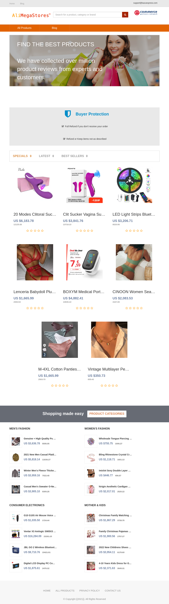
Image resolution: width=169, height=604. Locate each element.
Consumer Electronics (26, 505)
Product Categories (106, 413)
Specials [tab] (23, 156)
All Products (65, 590)
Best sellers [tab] (75, 156)
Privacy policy (89, 590)
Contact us (113, 590)
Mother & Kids (95, 505)
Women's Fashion (97, 428)
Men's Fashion (19, 428)
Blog (22, 3)
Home (47, 590)
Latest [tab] (47, 156)
